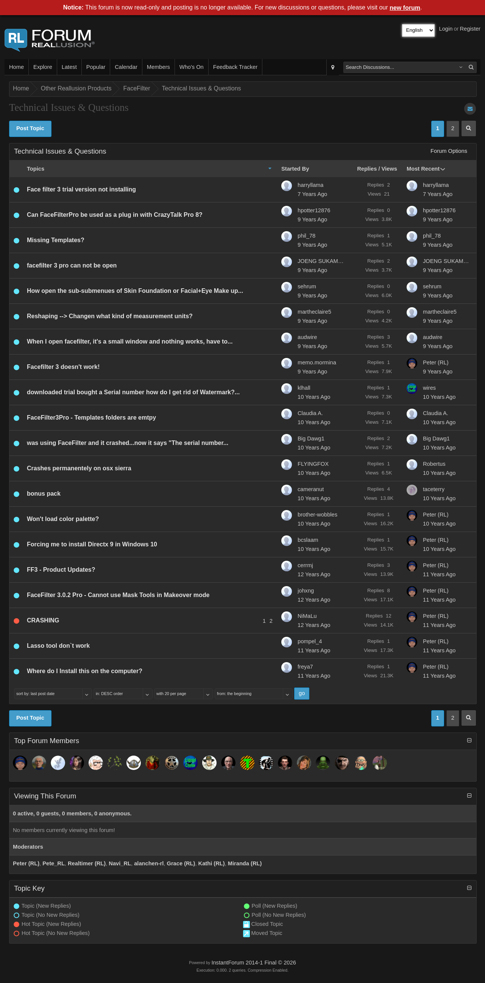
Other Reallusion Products (76, 88)
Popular (96, 67)
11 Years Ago (439, 574)
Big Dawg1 (311, 439)
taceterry (433, 489)
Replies (367, 169)
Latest (69, 67)
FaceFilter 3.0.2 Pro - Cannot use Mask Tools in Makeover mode (118, 595)
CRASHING (43, 620)
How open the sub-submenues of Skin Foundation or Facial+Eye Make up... (135, 291)
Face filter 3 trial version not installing (81, 189)
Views (389, 169)
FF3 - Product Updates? (61, 569)
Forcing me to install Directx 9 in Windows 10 (92, 544)
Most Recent (423, 169)
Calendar (126, 67)
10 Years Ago (314, 397)
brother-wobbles (317, 515)
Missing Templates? (55, 240)
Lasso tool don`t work (58, 645)
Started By (295, 169)
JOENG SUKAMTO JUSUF (322, 261)
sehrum (307, 286)
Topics (35, 169)
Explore (43, 67)
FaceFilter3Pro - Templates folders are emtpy (91, 417)
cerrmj (305, 565)
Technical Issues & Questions (201, 88)
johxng (306, 591)
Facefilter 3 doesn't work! (63, 367)
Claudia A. (310, 413)
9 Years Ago (312, 219)
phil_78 (306, 236)
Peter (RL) (436, 362)
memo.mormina (317, 362)
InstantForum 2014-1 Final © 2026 (253, 963)
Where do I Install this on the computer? (84, 671)
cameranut (311, 489)
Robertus (434, 464)
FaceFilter (136, 88)
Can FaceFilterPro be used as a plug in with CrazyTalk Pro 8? (115, 215)
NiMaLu (307, 616)
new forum (405, 8)
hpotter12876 (314, 210)
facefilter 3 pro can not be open (72, 265)
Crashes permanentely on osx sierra (79, 468)
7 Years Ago (312, 194)
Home (16, 67)
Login (446, 29)
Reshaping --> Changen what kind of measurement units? (110, 316)
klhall (304, 388)
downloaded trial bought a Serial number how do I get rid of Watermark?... (133, 392)
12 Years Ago (314, 574)
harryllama (310, 185)
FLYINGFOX (313, 464)
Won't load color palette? (63, 519)
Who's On (191, 67)
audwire (307, 337)
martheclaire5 (314, 312)
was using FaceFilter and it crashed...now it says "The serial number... (127, 443)
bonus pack (44, 493)
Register (470, 29)
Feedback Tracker (235, 67)
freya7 (305, 667)
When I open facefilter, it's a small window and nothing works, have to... (129, 341)
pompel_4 (310, 641)
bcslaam (308, 540)
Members (158, 67)
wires (429, 388)
